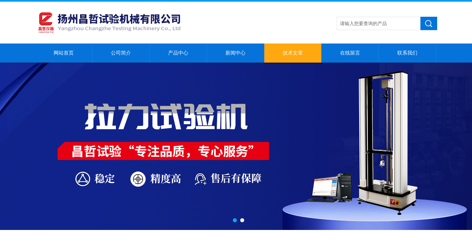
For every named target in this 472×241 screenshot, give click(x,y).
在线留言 (350, 53)
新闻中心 (235, 53)
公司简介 (121, 53)
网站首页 (64, 53)
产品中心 (178, 53)
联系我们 (407, 53)
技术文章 (293, 53)
